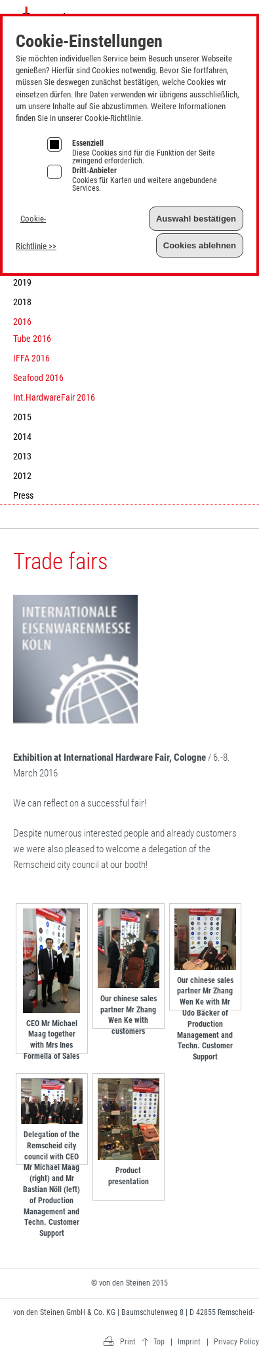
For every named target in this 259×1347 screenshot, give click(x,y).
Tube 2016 (32, 338)
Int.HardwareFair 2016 (54, 397)
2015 (22, 417)
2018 (22, 302)
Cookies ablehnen (199, 245)
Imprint (224, 12)
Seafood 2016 (38, 378)
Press (23, 495)
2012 (22, 476)
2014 (22, 436)
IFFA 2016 (31, 358)
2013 (22, 456)
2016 (22, 321)
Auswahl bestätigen (196, 219)
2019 (22, 282)
